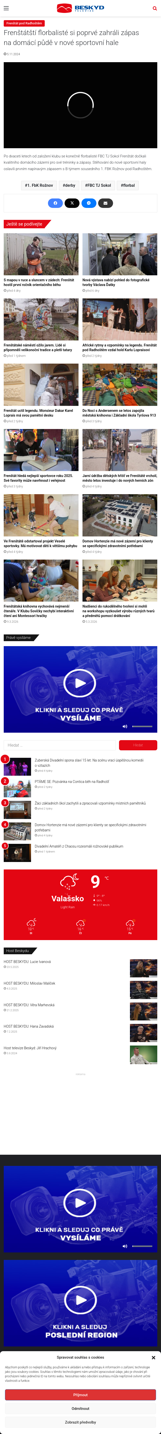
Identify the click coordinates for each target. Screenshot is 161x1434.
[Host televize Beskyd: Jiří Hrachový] (143, 1055)
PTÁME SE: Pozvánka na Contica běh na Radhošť (72, 782)
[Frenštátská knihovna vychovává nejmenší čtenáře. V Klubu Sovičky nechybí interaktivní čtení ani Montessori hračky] (41, 581)
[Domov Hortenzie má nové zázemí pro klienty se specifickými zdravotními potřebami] (119, 515)
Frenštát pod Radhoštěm (24, 23)
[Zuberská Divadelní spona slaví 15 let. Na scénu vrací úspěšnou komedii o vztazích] (17, 767)
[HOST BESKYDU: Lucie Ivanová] (143, 968)
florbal (129, 185)
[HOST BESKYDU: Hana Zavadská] (143, 1033)
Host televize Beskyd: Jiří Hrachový (30, 1048)
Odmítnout (80, 1408)
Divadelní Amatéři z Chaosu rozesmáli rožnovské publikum (79, 846)
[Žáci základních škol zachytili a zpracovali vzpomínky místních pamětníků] (17, 810)
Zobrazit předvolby (80, 1422)
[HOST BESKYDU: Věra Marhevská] (143, 1012)
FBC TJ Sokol (99, 185)
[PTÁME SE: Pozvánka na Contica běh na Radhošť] (17, 788)
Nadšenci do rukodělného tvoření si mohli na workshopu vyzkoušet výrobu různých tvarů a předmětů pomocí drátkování (118, 611)
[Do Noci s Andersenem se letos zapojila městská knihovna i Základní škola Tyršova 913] (119, 385)
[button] (153, 1357)
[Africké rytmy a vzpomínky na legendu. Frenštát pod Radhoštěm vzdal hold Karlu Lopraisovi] (119, 319)
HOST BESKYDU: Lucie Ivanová (27, 962)
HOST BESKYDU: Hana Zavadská (29, 1026)
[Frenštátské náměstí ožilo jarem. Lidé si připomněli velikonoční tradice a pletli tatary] (41, 319)
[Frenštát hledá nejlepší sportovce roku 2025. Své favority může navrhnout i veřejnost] (41, 450)
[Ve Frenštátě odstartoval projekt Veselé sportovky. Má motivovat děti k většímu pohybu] (41, 515)
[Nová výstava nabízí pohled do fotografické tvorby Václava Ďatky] (119, 254)
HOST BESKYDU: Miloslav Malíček (29, 983)
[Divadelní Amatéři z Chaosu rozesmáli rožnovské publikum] (17, 853)
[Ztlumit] (125, 726)
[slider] (142, 726)
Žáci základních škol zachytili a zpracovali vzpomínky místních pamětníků (90, 803)
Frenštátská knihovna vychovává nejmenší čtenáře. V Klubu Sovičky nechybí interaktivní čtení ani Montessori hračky (39, 611)
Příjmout (80, 1395)
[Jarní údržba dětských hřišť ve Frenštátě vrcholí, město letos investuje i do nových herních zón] (119, 450)
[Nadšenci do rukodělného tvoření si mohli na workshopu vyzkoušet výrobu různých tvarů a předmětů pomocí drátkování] (119, 581)
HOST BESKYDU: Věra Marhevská (29, 1005)
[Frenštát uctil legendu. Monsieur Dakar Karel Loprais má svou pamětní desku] (41, 385)
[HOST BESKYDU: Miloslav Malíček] (143, 990)
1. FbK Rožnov (40, 185)
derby (70, 185)
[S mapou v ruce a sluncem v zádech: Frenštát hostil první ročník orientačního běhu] (41, 254)
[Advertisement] (80, 1112)
